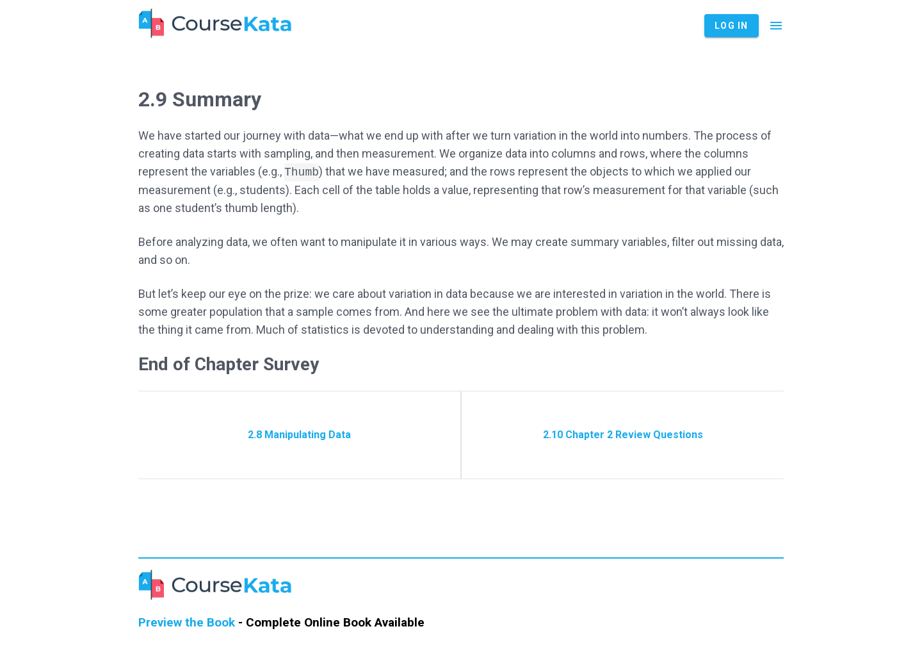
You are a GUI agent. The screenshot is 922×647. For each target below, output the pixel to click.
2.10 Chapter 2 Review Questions (623, 435)
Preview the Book (186, 622)
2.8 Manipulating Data (299, 435)
